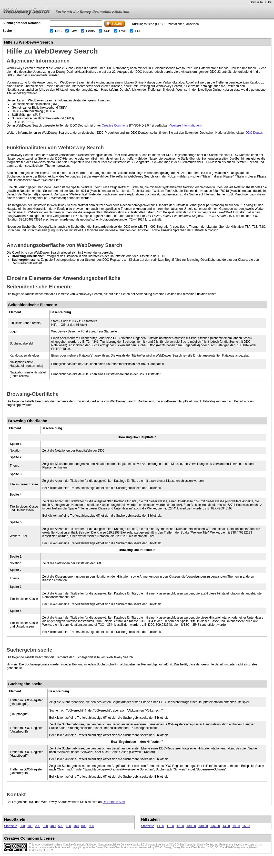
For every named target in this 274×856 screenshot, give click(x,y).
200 (37, 826)
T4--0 (226, 826)
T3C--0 (215, 826)
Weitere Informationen (185, 125)
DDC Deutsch (255, 132)
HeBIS (90, 31)
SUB (107, 31)
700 (76, 826)
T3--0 (180, 826)
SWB (122, 31)
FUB (138, 31)
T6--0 (246, 826)
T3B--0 (203, 826)
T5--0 (236, 826)
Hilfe (268, 2)
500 (60, 826)
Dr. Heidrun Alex (114, 802)
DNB (58, 31)
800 (83, 826)
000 (22, 826)
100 (30, 826)
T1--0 (160, 826)
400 (53, 826)
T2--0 (170, 826)
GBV (73, 31)
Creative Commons (115, 125)
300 (45, 826)
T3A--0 (191, 826)
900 (91, 826)
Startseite (256, 2)
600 (68, 826)
